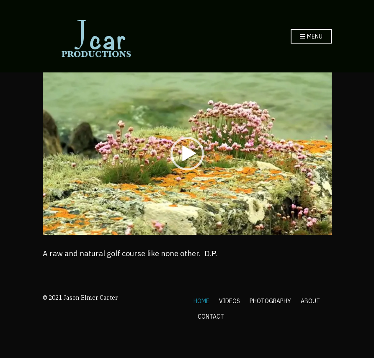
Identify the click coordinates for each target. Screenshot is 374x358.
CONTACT (211, 316)
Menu (311, 37)
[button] (187, 153)
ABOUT (310, 301)
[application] (187, 153)
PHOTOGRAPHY (270, 301)
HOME (201, 301)
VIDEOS (229, 301)
